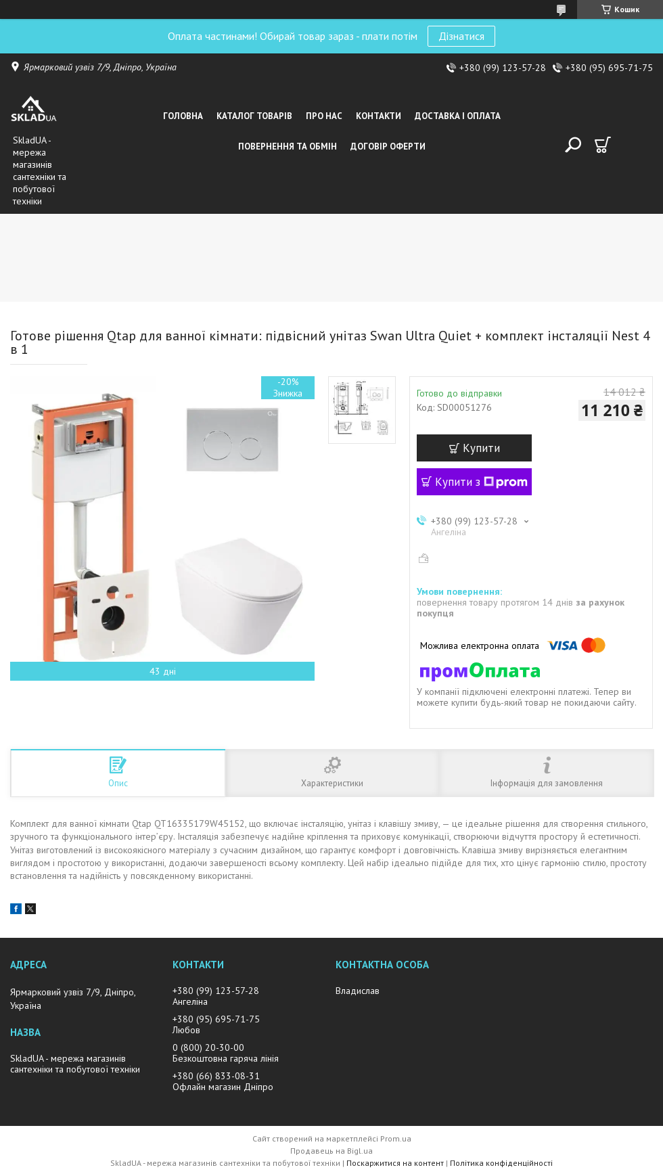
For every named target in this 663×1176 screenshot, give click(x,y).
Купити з (481, 481)
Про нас (324, 116)
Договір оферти (388, 146)
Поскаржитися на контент (395, 1163)
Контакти (378, 116)
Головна (183, 116)
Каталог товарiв (254, 116)
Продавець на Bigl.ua (331, 1151)
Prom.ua (395, 1138)
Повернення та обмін (287, 146)
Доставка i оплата (458, 116)
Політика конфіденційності (501, 1163)
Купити (481, 447)
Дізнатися (461, 36)
